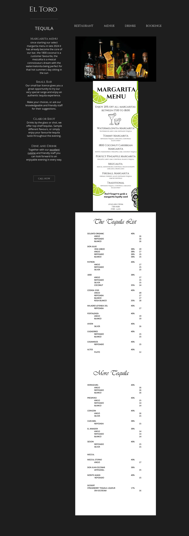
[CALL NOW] (44, 179)
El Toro (44, 9)
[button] (109, 26)
